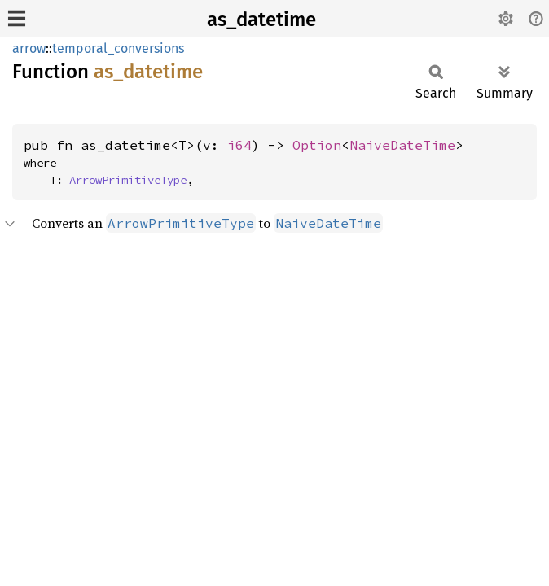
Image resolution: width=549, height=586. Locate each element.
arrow (29, 48)
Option (316, 145)
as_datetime (261, 19)
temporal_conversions (118, 48)
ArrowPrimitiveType (128, 180)
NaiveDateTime (402, 145)
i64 (239, 145)
